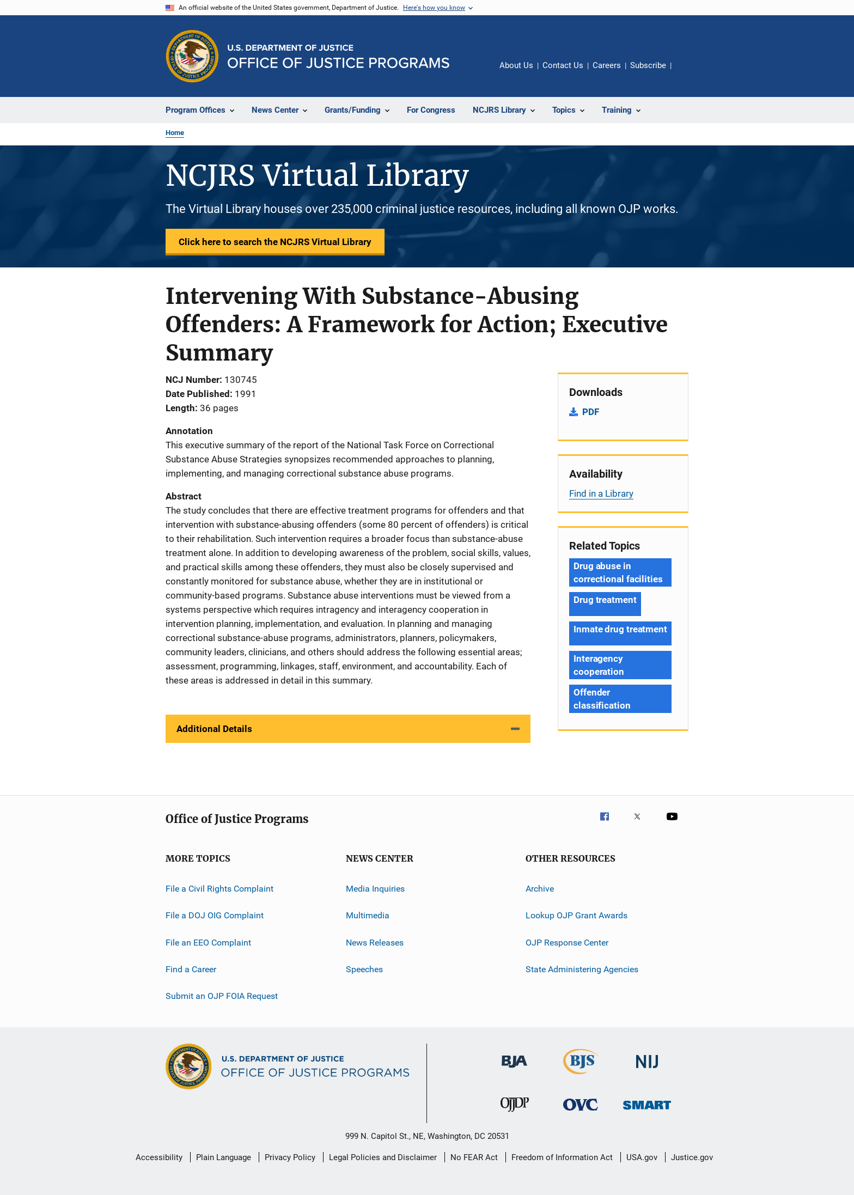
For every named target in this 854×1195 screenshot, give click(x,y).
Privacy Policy (290, 1157)
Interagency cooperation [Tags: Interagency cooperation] (599, 665)
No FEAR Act (474, 1157)
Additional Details (214, 728)
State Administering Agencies (582, 969)
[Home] (338, 56)
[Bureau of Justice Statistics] (581, 1076)
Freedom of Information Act (562, 1157)
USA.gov (641, 1157)
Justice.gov (692, 1157)
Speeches (364, 969)
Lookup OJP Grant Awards (576, 915)
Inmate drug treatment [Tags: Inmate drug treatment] (620, 629)
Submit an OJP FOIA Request (222, 996)
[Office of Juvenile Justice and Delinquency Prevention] (515, 1114)
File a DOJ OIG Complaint (215, 915)
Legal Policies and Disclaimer (383, 1157)
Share (688, 73)
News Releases (375, 942)
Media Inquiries (375, 888)
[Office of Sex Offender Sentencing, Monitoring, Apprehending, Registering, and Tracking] (647, 1111)
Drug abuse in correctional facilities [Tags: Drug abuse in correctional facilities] (618, 572)
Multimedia (367, 915)
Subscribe (648, 65)
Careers (607, 65)
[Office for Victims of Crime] (580, 1112)
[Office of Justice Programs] (192, 56)
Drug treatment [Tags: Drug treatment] (605, 599)
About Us (516, 65)
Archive (540, 888)
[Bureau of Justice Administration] (514, 1070)
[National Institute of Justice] (647, 1070)
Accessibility (159, 1157)
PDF (590, 411)
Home (175, 133)
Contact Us (562, 65)
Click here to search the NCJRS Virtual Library (275, 241)
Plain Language (223, 1157)
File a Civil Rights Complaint (219, 888)
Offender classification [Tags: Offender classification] (602, 699)
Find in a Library (601, 493)
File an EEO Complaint (208, 942)
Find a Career (191, 969)
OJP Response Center (567, 942)
